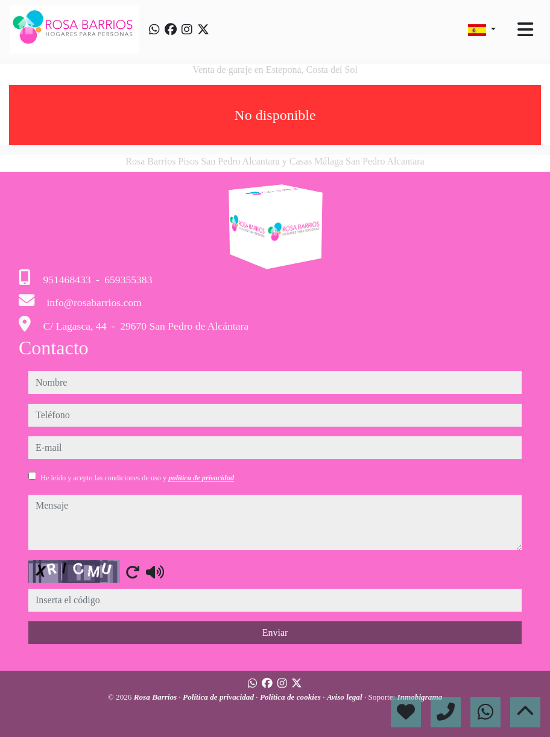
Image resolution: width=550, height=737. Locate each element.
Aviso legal (345, 696)
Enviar (275, 632)
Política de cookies (291, 696)
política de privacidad (201, 478)
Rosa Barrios (156, 696)
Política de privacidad (219, 696)
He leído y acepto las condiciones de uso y (137, 478)
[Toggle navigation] (525, 29)
